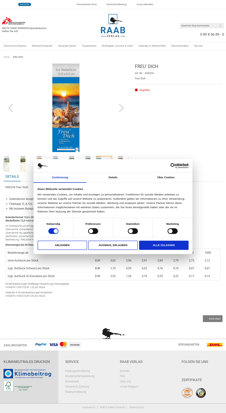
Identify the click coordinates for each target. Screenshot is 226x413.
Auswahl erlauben (113, 245)
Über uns (125, 381)
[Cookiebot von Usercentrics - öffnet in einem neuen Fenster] (173, 165)
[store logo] (113, 25)
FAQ (122, 376)
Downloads (72, 381)
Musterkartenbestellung (79, 376)
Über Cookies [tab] (166, 177)
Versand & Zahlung (77, 386)
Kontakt (125, 371)
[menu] (113, 46)
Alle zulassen (164, 245)
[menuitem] (15, 46)
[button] (11, 108)
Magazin (24, 4)
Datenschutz (136, 407)
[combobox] (202, 26)
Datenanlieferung (75, 392)
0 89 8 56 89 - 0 (212, 34)
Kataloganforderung (77, 371)
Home (7, 57)
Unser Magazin (129, 386)
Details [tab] (113, 177)
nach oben (215, 318)
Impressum (88, 407)
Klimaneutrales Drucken (27, 362)
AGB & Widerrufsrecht (112, 407)
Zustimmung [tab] (60, 177)
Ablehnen (62, 245)
